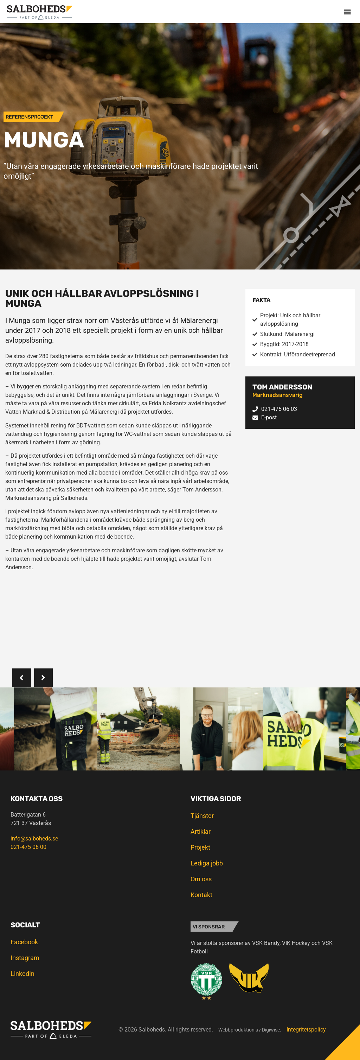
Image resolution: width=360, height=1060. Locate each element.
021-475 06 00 (28, 847)
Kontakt (201, 895)
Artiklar (201, 831)
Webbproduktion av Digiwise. (249, 1030)
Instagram (25, 957)
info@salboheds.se (34, 838)
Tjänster (202, 815)
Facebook (24, 942)
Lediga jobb (207, 863)
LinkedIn (22, 973)
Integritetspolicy (306, 1029)
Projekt (200, 847)
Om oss (201, 879)
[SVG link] (39, 12)
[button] (347, 11)
